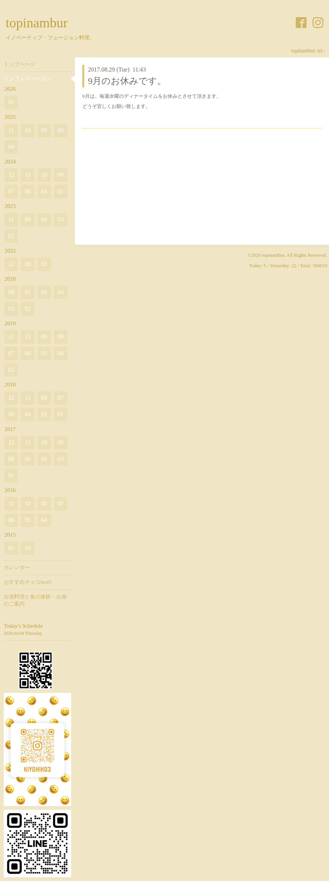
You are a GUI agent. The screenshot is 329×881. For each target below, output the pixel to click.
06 (28, 191)
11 (11, 130)
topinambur (37, 22)
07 (11, 191)
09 (44, 130)
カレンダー (17, 567)
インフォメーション (27, 79)
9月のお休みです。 (127, 81)
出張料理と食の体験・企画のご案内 (35, 600)
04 (11, 147)
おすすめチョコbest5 (28, 582)
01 (11, 102)
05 (61, 130)
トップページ (19, 64)
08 (28, 264)
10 (28, 130)
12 (11, 175)
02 (11, 236)
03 (61, 219)
